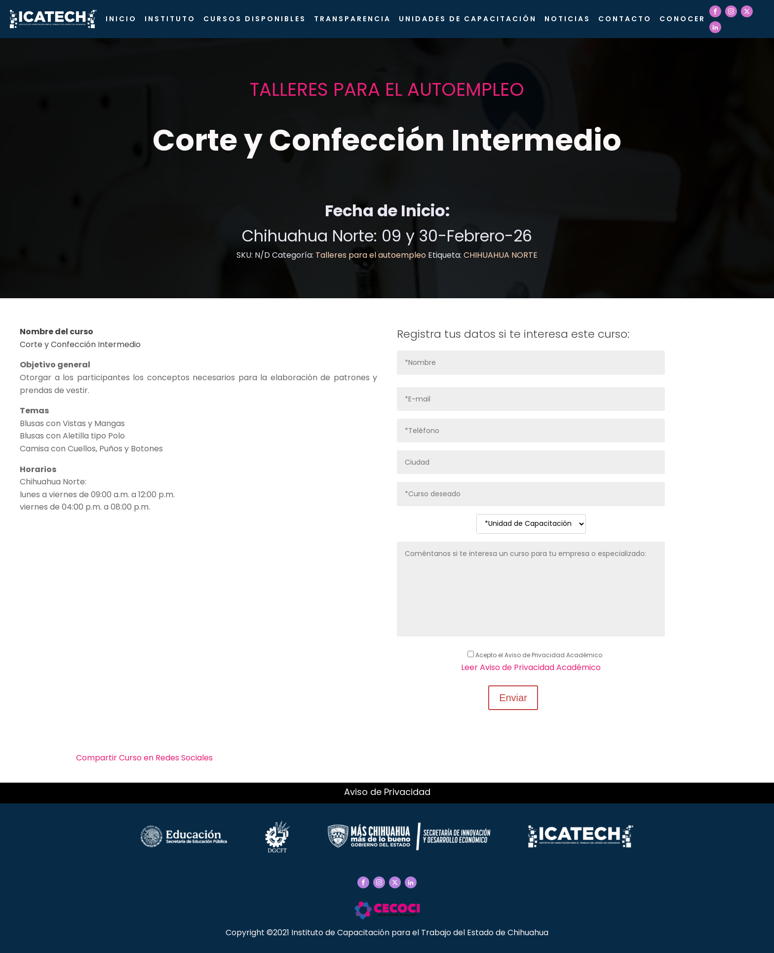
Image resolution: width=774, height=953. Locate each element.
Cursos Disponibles (254, 19)
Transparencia (352, 19)
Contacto (625, 19)
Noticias (567, 19)
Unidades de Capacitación (468, 19)
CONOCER (682, 19)
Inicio (121, 19)
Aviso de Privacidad (387, 792)
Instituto (170, 19)
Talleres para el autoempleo (387, 89)
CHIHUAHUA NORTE (501, 255)
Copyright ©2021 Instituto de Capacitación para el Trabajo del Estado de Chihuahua (387, 932)
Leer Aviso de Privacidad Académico (531, 667)
